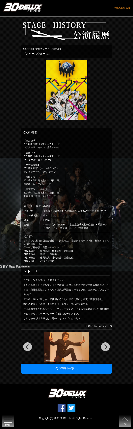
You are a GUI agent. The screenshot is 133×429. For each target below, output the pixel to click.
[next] (105, 346)
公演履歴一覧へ (66, 368)
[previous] (27, 346)
